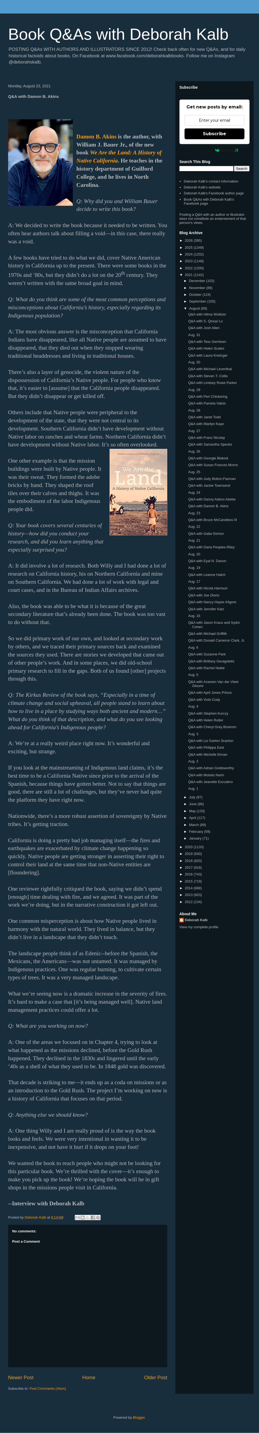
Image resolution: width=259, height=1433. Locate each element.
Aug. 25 (194, 472)
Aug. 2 (193, 761)
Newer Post (20, 1377)
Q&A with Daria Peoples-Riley (211, 547)
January (196, 838)
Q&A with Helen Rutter (205, 720)
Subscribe (214, 133)
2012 (189, 902)
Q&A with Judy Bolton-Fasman (212, 479)
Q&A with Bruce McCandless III (212, 520)
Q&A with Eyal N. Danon (207, 561)
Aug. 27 (194, 431)
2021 (189, 275)
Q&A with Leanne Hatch (206, 575)
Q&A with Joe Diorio (203, 595)
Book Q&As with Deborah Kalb (118, 34)
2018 (189, 861)
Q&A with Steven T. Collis (207, 376)
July (192, 797)
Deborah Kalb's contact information (211, 181)
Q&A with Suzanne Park (207, 654)
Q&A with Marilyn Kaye (206, 424)
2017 (189, 867)
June (193, 804)
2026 (189, 240)
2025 (189, 248)
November (197, 288)
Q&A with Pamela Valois (207, 403)
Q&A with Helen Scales (206, 348)
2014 (189, 888)
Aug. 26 (194, 451)
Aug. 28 (194, 410)
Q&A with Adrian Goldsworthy (211, 768)
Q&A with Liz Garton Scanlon (210, 741)
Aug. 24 (194, 492)
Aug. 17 (194, 581)
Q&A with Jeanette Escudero (210, 782)
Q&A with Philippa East (206, 747)
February (196, 832)
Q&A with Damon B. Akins (208, 506)
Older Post (155, 1377)
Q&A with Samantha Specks (210, 444)
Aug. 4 (193, 706)
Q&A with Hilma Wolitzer (207, 314)
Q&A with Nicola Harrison (207, 588)
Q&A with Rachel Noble (206, 668)
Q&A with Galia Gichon (206, 534)
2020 (189, 847)
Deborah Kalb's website (202, 187)
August (195, 308)
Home (89, 1377)
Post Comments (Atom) (48, 1388)
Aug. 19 (194, 568)
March (194, 825)
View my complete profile (198, 927)
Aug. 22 (194, 527)
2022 (189, 268)
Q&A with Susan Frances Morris (213, 465)
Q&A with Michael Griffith (207, 634)
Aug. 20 (194, 554)
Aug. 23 (194, 513)
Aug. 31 (194, 335)
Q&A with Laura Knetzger (207, 355)
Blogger (139, 1417)
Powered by (214, 150)
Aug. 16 (194, 616)
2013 (189, 895)
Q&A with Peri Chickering (207, 396)
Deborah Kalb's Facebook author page (214, 193)
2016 (189, 874)
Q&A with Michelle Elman (207, 754)
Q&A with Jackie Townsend (209, 485)
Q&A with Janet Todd (204, 417)
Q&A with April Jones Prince (209, 693)
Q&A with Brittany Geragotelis (211, 661)
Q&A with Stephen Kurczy (208, 713)
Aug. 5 (193, 675)
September (198, 301)
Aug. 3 (193, 734)
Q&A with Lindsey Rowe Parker (212, 383)
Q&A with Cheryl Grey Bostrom (212, 727)
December (197, 281)
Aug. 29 (194, 390)
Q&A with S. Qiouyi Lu (205, 321)
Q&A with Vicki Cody (204, 700)
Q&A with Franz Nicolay (206, 438)
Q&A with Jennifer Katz (206, 609)
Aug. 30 (194, 362)
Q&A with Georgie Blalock (208, 458)
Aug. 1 (193, 789)
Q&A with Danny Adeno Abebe (212, 499)
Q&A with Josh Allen (203, 328)
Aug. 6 (193, 647)
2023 (189, 261)
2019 (189, 854)
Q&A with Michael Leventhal (210, 369)
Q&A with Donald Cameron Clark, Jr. (216, 640)
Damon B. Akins (96, 136)
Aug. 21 (194, 540)
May (193, 811)
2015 (189, 881)
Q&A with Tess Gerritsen (207, 342)
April (193, 818)
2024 (189, 254)
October (196, 295)
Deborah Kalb (196, 920)
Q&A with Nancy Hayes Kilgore (212, 602)
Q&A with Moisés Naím (206, 775)
